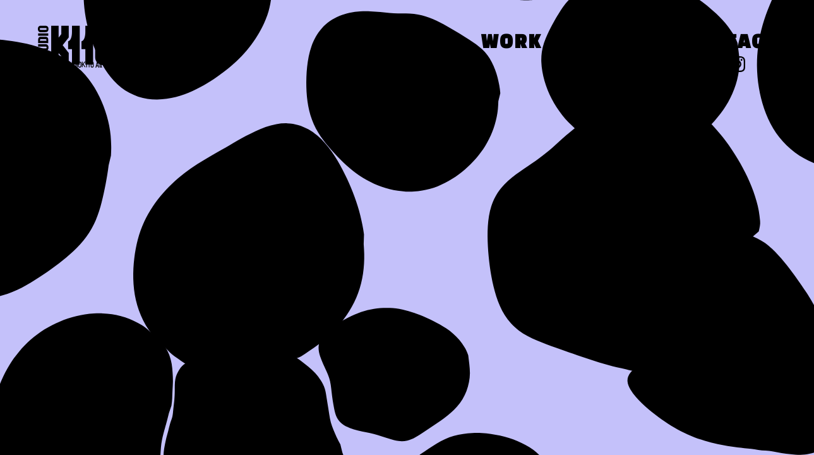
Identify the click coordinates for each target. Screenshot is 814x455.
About (409, 43)
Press (612, 43)
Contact (729, 43)
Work (511, 43)
